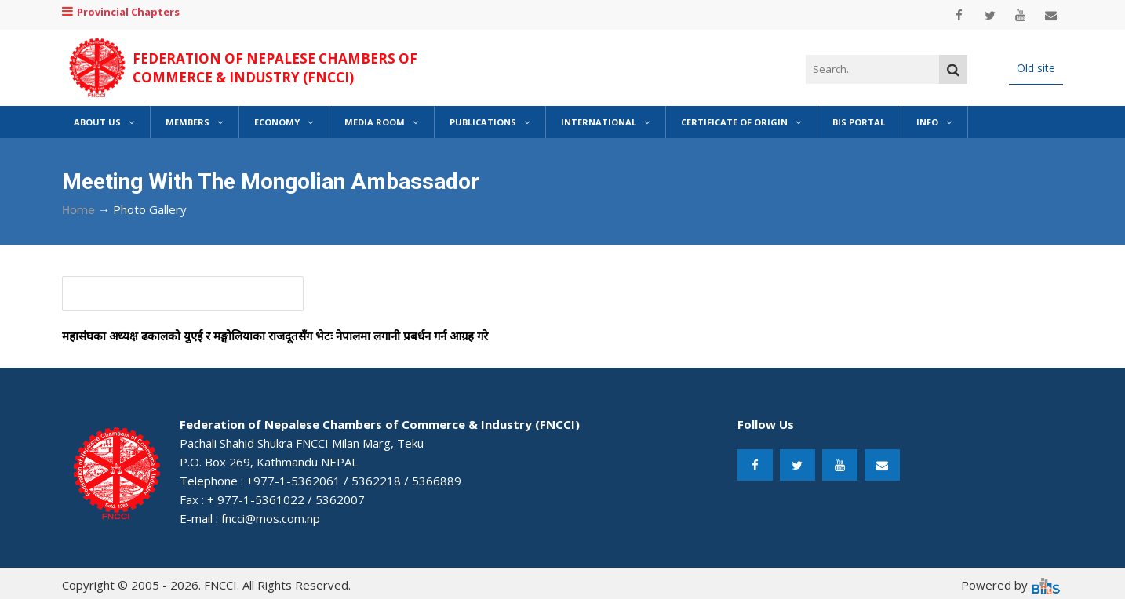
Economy (283, 122)
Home (78, 210)
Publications (490, 122)
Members (194, 122)
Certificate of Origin (741, 122)
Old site (1036, 67)
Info (934, 122)
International (605, 122)
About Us (104, 122)
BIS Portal (858, 122)
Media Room (381, 122)
